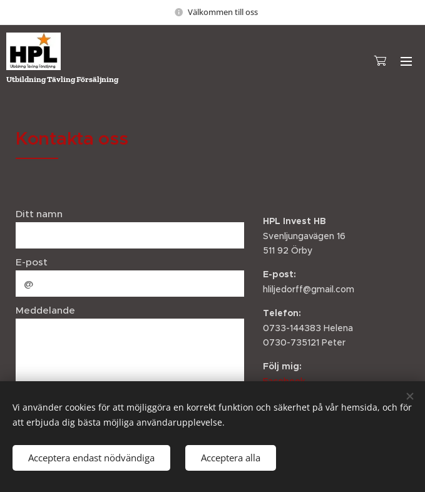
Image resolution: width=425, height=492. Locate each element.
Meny (406, 61)
